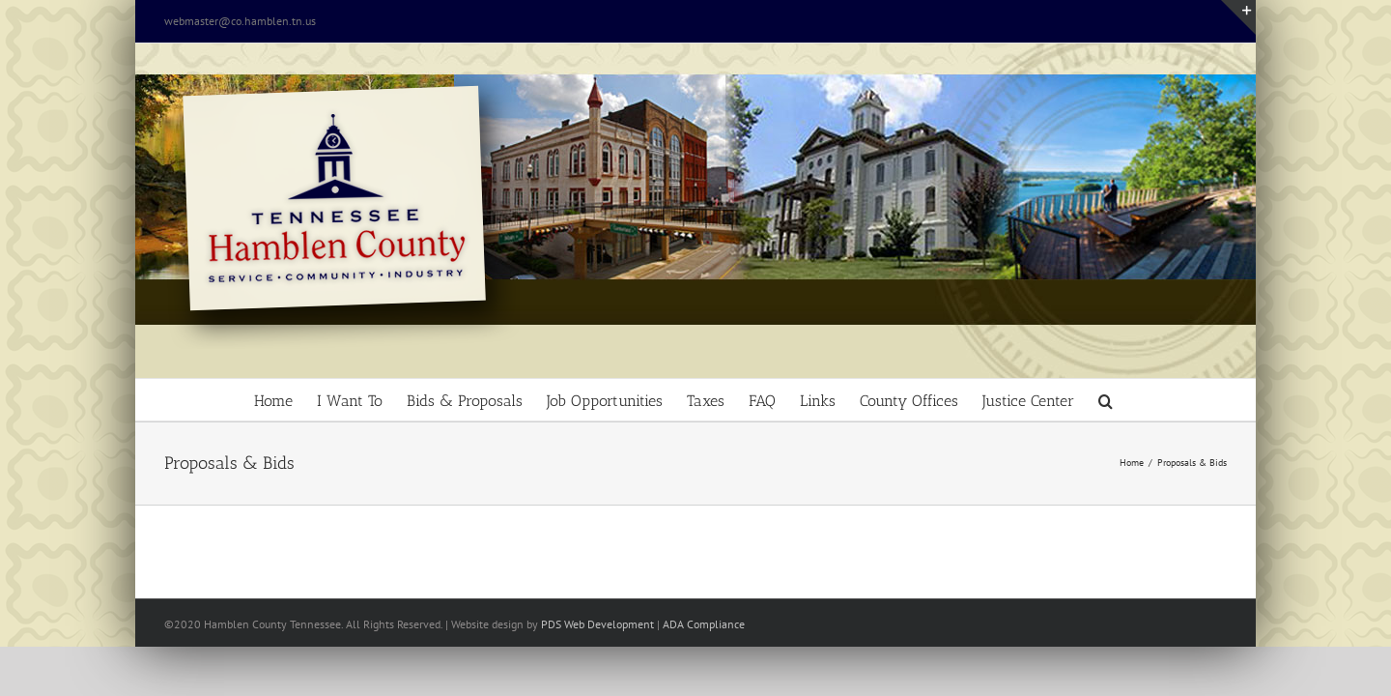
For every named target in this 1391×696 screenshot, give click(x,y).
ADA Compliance (704, 624)
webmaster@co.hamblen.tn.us (240, 21)
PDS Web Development (597, 624)
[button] (1205, 399)
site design (497, 624)
